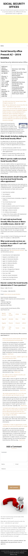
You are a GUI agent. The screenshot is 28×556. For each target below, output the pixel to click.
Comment (14, 456)
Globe (23, 319)
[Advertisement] (14, 29)
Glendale (11, 319)
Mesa (16, 319)
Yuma (23, 328)
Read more (10, 354)
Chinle (17, 314)
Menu (2, 46)
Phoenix (11, 323)
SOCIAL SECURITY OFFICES (14, 5)
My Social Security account (17, 250)
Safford (24, 323)
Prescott (17, 323)
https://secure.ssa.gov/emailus (12, 294)
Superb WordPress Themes (17, 552)
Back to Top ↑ (14, 554)
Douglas (24, 314)
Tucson (17, 328)
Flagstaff (4, 319)
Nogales (4, 323)
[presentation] (7, 477)
